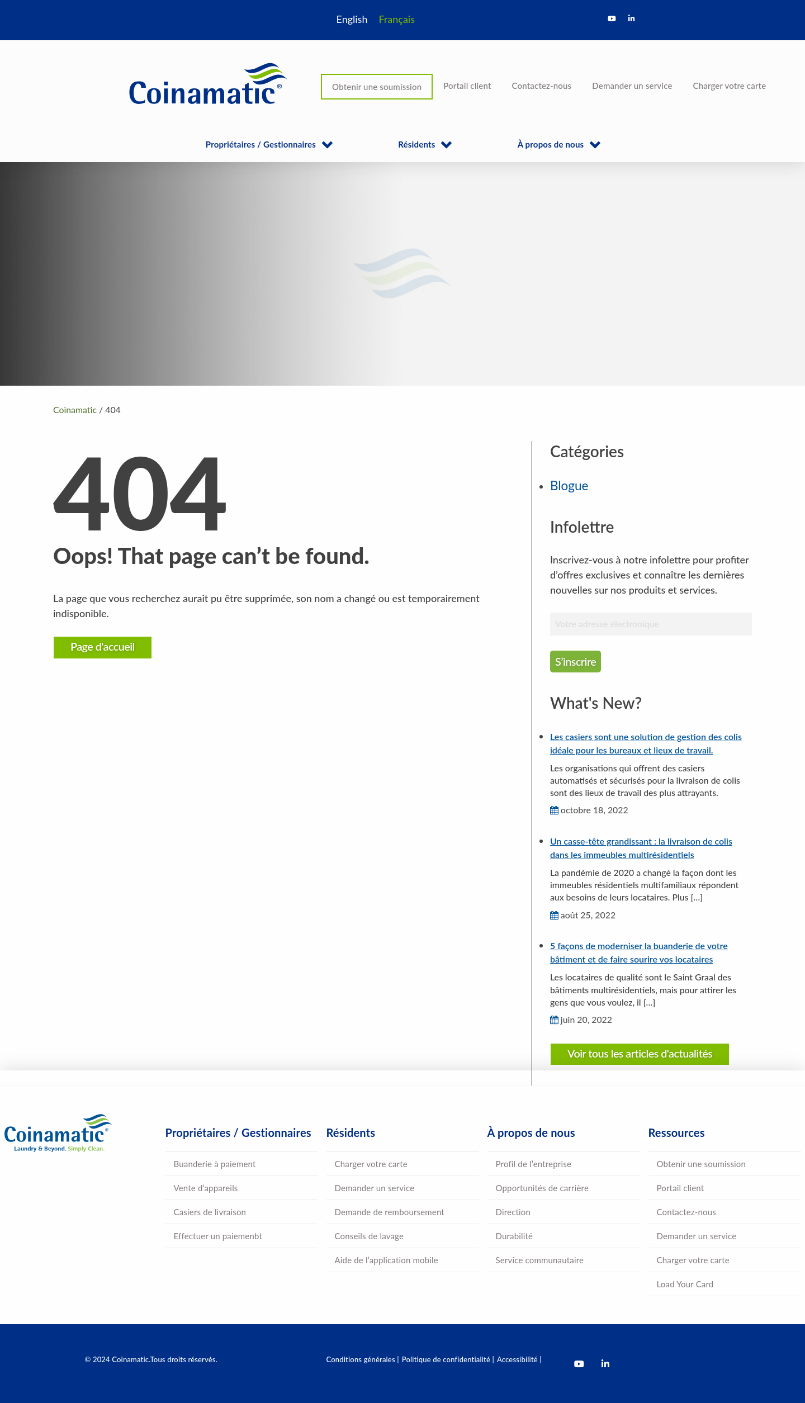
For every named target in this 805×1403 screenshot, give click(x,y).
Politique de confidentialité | (448, 1359)
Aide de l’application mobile (386, 1260)
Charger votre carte (729, 85)
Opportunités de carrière (542, 1188)
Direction (513, 1212)
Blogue (569, 485)
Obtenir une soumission (377, 87)
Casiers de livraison (210, 1212)
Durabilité (514, 1236)
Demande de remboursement (389, 1212)
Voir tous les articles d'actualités (640, 1053)
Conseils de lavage (369, 1236)
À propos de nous (551, 144)
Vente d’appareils (206, 1188)
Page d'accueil (102, 646)
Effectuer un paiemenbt (218, 1236)
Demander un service (632, 85)
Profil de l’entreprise (534, 1164)
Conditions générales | (362, 1359)
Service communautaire (540, 1260)
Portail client (467, 85)
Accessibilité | (519, 1359)
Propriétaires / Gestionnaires (261, 144)
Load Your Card (685, 1284)
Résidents (416, 144)
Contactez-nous (542, 85)
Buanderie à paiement (215, 1164)
